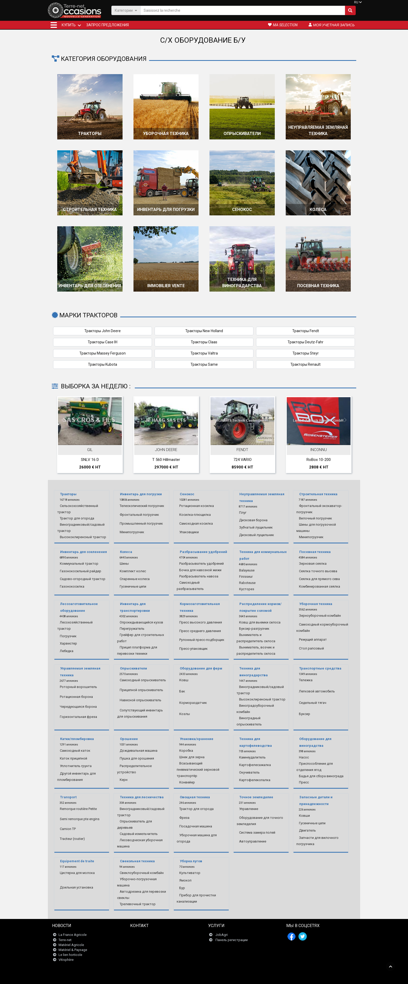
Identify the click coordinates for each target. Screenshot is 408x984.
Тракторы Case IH (102, 342)
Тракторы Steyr (305, 353)
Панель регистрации (231, 940)
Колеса (318, 209)
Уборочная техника (166, 133)
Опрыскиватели (242, 133)
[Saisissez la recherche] (242, 10)
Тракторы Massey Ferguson (102, 353)
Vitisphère (66, 960)
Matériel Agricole (71, 945)
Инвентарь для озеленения (90, 285)
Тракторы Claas (204, 342)
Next (345, 420)
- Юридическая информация (200, 977)
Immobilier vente (166, 285)
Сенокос (242, 209)
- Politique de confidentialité (243, 977)
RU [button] (356, 2)
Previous (63, 420)
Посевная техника (318, 285)
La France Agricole (73, 935)
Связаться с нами (147, 935)
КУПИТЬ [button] (69, 25)
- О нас (269, 977)
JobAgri (221, 935)
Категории (126, 10)
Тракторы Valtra (204, 353)
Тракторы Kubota (102, 364)
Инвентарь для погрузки (166, 209)
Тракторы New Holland (204, 331)
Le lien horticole (70, 955)
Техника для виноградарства (242, 282)
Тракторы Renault (305, 364)
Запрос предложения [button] (107, 25)
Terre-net (65, 940)
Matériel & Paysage (73, 950)
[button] (53, 25)
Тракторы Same (204, 364)
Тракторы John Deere (102, 331)
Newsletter (141, 940)
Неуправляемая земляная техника (318, 130)
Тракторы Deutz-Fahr (305, 342)
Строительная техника (90, 209)
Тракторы (89, 133)
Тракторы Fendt (305, 331)
